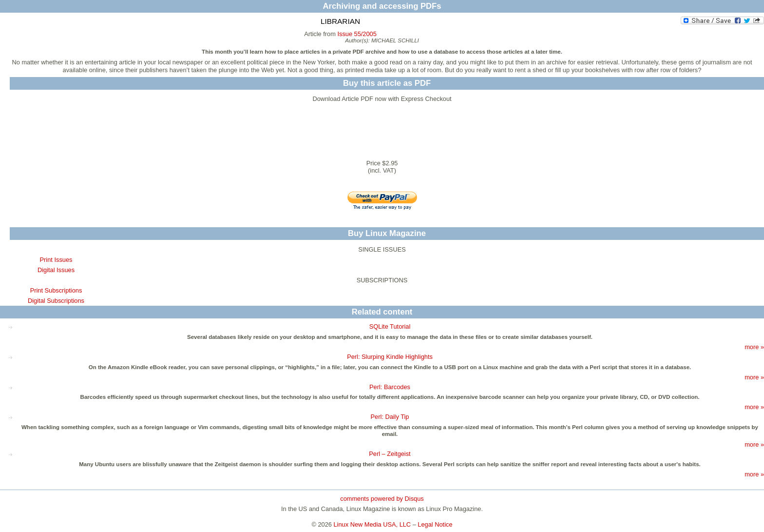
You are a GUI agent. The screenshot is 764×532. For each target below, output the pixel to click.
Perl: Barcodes (389, 387)
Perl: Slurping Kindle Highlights (390, 356)
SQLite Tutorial (390, 326)
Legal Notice (435, 524)
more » (754, 347)
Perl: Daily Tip (390, 416)
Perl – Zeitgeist (389, 453)
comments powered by (381, 498)
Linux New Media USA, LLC (372, 524)
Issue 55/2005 (356, 34)
